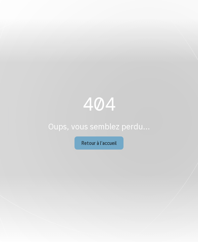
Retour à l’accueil (99, 143)
